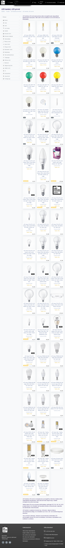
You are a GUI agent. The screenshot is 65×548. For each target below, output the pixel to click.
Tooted (10, 2)
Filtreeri (11, 17)
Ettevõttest (4, 535)
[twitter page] (6, 542)
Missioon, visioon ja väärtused (9, 537)
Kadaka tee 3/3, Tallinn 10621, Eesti (53, 541)
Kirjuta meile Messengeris (51, 534)
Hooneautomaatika (50, 2)
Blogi (34, 2)
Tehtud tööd (40, 2)
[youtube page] (10, 542)
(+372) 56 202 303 (49, 531)
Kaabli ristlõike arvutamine (29, 532)
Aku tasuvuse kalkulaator (29, 537)
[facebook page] (3, 542)
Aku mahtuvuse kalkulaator (29, 535)
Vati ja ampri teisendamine (29, 530)
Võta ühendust (48, 527)
